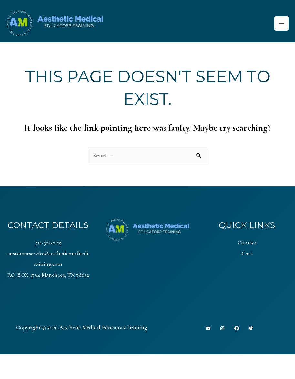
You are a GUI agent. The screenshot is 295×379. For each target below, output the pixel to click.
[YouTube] (208, 329)
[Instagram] (222, 329)
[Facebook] (236, 329)
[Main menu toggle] (281, 23)
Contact (247, 243)
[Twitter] (251, 329)
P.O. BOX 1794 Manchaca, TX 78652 (48, 275)
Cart (247, 253)
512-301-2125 (48, 243)
